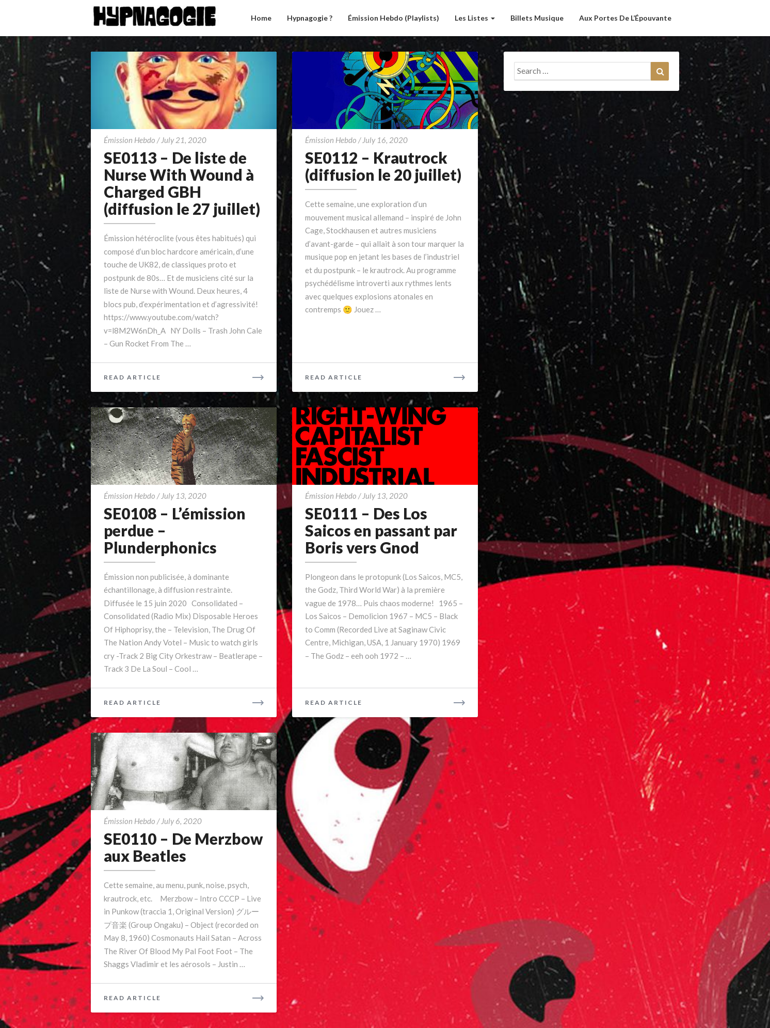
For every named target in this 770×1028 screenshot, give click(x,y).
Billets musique (537, 17)
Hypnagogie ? (309, 17)
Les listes (475, 17)
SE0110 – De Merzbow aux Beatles (183, 847)
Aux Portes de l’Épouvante (625, 17)
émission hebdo (129, 140)
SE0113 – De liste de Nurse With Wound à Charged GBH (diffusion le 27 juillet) (182, 183)
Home (261, 17)
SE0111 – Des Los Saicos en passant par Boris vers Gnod (381, 530)
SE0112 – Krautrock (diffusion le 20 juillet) (383, 166)
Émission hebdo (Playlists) (393, 17)
